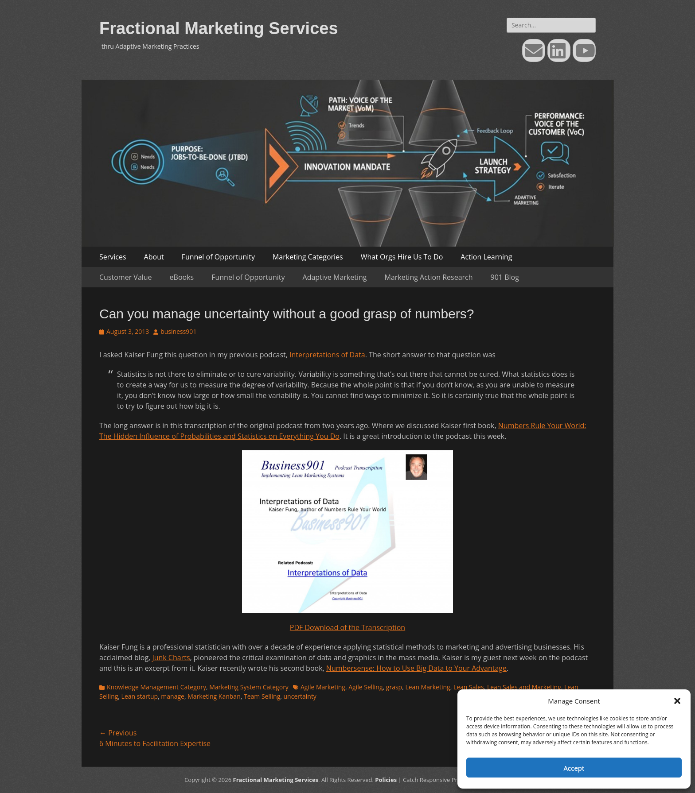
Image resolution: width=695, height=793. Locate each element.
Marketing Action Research (428, 277)
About (154, 257)
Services (112, 257)
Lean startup (139, 696)
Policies (386, 780)
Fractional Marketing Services (218, 28)
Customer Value (125, 277)
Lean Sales (468, 687)
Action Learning (486, 257)
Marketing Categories (308, 257)
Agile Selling (365, 687)
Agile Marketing (323, 687)
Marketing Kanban (214, 696)
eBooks (182, 277)
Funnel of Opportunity (218, 257)
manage (172, 696)
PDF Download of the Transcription (347, 627)
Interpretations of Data (327, 355)
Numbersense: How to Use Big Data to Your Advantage (416, 668)
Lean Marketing (427, 687)
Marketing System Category (249, 687)
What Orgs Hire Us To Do (402, 257)
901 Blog (505, 277)
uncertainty (300, 696)
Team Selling (262, 696)
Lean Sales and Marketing (524, 687)
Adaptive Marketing (335, 277)
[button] (677, 700)
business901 (178, 331)
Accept (574, 767)
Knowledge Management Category (156, 687)
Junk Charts (171, 657)
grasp (394, 687)
